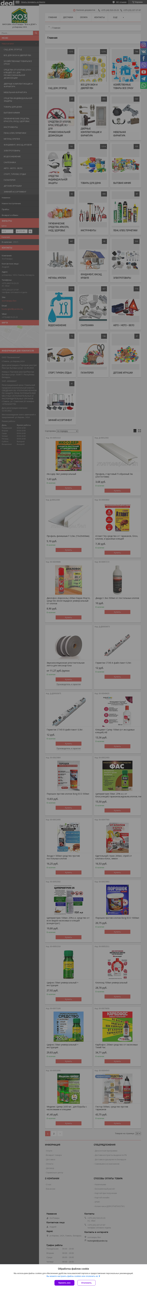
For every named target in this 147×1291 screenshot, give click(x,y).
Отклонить (86, 1283)
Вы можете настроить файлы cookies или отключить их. (72, 1276)
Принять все (64, 1283)
